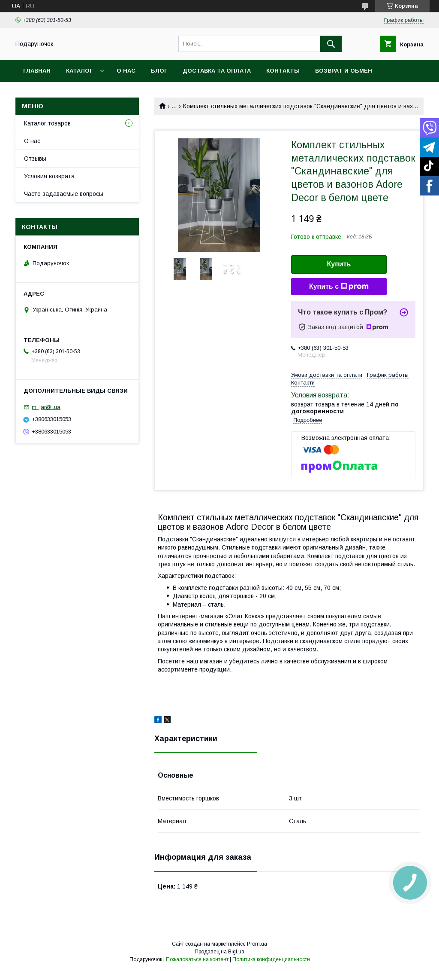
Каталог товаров (47, 123)
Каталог (79, 70)
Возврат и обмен (343, 70)
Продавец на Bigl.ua (219, 952)
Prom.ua (257, 944)
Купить (339, 264)
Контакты (283, 70)
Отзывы (35, 158)
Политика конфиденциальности (271, 959)
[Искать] (331, 44)
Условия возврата (49, 176)
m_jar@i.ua (46, 407)
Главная (37, 70)
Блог (159, 70)
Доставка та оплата (217, 70)
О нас (126, 70)
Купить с (339, 286)
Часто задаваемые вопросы (63, 193)
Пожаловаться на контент (197, 959)
